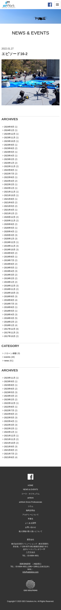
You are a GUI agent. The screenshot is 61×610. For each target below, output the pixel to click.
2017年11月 (9, 332)
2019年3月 (9, 275)
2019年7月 (9, 260)
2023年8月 (9, 385)
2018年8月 (9, 300)
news (6, 360)
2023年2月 (9, 159)
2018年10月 (9, 293)
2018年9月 (9, 296)
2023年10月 (9, 141)
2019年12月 (9, 242)
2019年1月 (9, 282)
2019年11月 (9, 246)
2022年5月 (9, 417)
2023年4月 (9, 155)
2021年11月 (9, 191)
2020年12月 (9, 217)
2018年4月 (9, 314)
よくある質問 (30, 523)
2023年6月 (9, 148)
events (7, 357)
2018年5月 (9, 311)
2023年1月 (9, 163)
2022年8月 (9, 170)
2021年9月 (9, 446)
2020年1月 (9, 238)
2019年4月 (9, 271)
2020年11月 (9, 220)
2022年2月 (9, 184)
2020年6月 (9, 224)
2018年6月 (9, 307)
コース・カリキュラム (30, 494)
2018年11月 (9, 289)
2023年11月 (9, 137)
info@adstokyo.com (30, 572)
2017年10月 (9, 336)
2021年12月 (9, 435)
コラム (30, 506)
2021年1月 (9, 213)
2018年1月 (9, 325)
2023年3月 (9, 396)
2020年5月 (9, 228)
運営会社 (30, 540)
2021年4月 (9, 210)
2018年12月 (9, 285)
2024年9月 (9, 127)
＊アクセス (30, 552)
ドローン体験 (10, 353)
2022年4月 (9, 181)
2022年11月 (9, 166)
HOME (30, 485)
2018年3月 (9, 318)
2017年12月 (9, 329)
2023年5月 (9, 152)
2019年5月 (9, 267)
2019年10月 (9, 249)
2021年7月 (9, 453)
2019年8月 (9, 256)
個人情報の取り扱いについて (30, 531)
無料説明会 (30, 510)
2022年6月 (9, 177)
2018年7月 (9, 303)
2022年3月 (9, 425)
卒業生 (30, 519)
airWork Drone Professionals (30, 502)
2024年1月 (9, 130)
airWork (30, 498)
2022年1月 (9, 188)
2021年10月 (9, 195)
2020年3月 (9, 235)
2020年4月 (9, 231)
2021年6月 (9, 202)
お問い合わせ (30, 527)
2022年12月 (9, 403)
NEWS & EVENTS (30, 489)
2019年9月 (9, 253)
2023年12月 (9, 134)
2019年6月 (9, 264)
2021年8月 (9, 199)
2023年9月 (9, 145)
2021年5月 (9, 206)
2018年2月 (9, 322)
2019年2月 (9, 278)
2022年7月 (9, 173)
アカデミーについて (30, 515)
